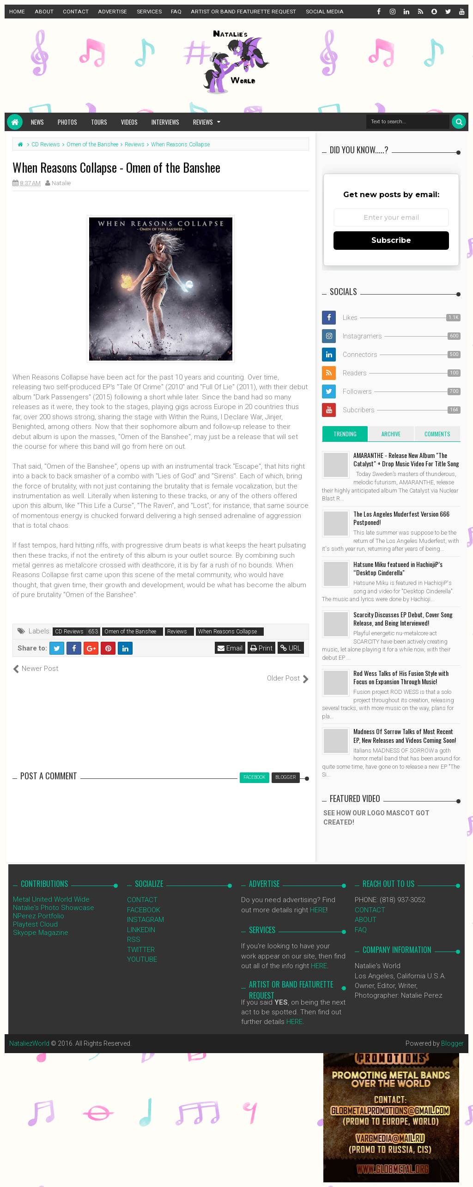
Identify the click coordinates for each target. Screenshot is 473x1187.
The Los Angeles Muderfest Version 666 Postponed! (401, 518)
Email (230, 648)
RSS (133, 930)
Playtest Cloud (35, 914)
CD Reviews (69, 631)
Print (261, 648)
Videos (129, 122)
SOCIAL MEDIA (325, 11)
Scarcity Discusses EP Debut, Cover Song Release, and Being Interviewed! (403, 618)
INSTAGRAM (145, 910)
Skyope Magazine (40, 923)
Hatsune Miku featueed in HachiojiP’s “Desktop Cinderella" (398, 568)
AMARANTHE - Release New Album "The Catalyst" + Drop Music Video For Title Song (406, 459)
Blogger (452, 1033)
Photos (67, 122)
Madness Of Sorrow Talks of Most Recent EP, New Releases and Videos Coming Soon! (404, 735)
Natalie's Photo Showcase (53, 898)
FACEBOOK (143, 900)
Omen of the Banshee (130, 631)
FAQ (176, 11)
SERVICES (149, 11)
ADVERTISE (112, 11)
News (37, 122)
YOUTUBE (142, 950)
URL (290, 648)
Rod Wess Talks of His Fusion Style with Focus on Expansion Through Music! (401, 677)
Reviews (203, 122)
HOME (17, 11)
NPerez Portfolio (38, 906)
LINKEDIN (141, 920)
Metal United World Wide (51, 890)
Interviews (165, 122)
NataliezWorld (29, 1033)
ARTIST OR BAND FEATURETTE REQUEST (243, 11)
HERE (318, 900)
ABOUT (44, 11)
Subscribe (391, 240)
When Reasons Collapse (227, 631)
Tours (99, 122)
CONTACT (76, 11)
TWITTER (141, 939)
